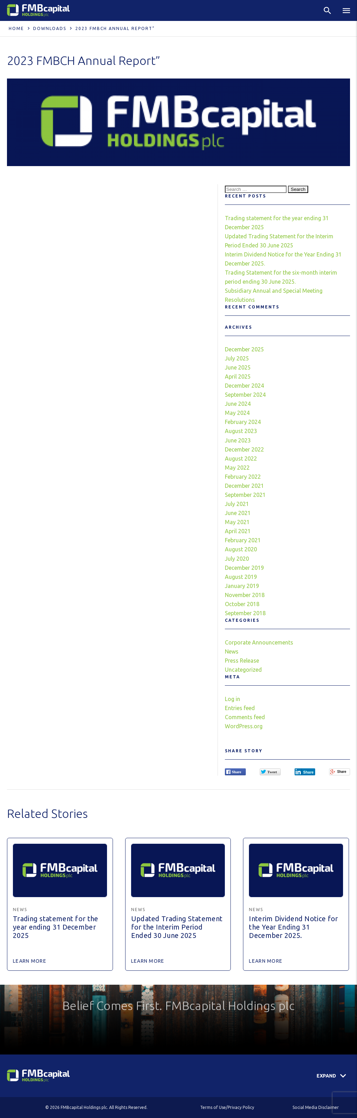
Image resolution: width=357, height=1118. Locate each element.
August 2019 (241, 577)
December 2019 (244, 568)
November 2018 (245, 595)
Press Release (242, 660)
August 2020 (241, 549)
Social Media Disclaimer (316, 1107)
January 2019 (242, 586)
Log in (232, 699)
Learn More (29, 961)
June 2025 (238, 367)
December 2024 (244, 385)
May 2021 (237, 522)
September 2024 (245, 395)
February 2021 (243, 540)
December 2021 (244, 486)
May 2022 (237, 467)
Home (16, 28)
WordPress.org (244, 726)
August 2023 (241, 431)
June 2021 (238, 513)
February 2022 (243, 477)
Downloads (49, 28)
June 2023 (238, 440)
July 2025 (237, 358)
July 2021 (237, 504)
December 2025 (244, 349)
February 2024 (243, 422)
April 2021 (238, 531)
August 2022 (241, 458)
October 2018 (242, 604)
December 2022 (244, 449)
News (231, 651)
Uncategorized (243, 669)
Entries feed (240, 708)
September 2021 (245, 495)
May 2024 (237, 413)
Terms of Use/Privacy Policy (227, 1107)
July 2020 (237, 559)
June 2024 (238, 404)
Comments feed (245, 717)
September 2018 (245, 613)
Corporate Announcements (259, 642)
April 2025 (238, 376)
